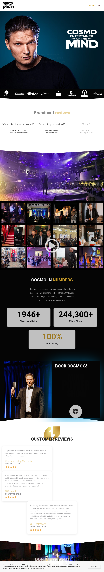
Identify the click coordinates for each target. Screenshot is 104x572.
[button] (52, 246)
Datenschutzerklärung (37, 568)
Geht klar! (94, 567)
